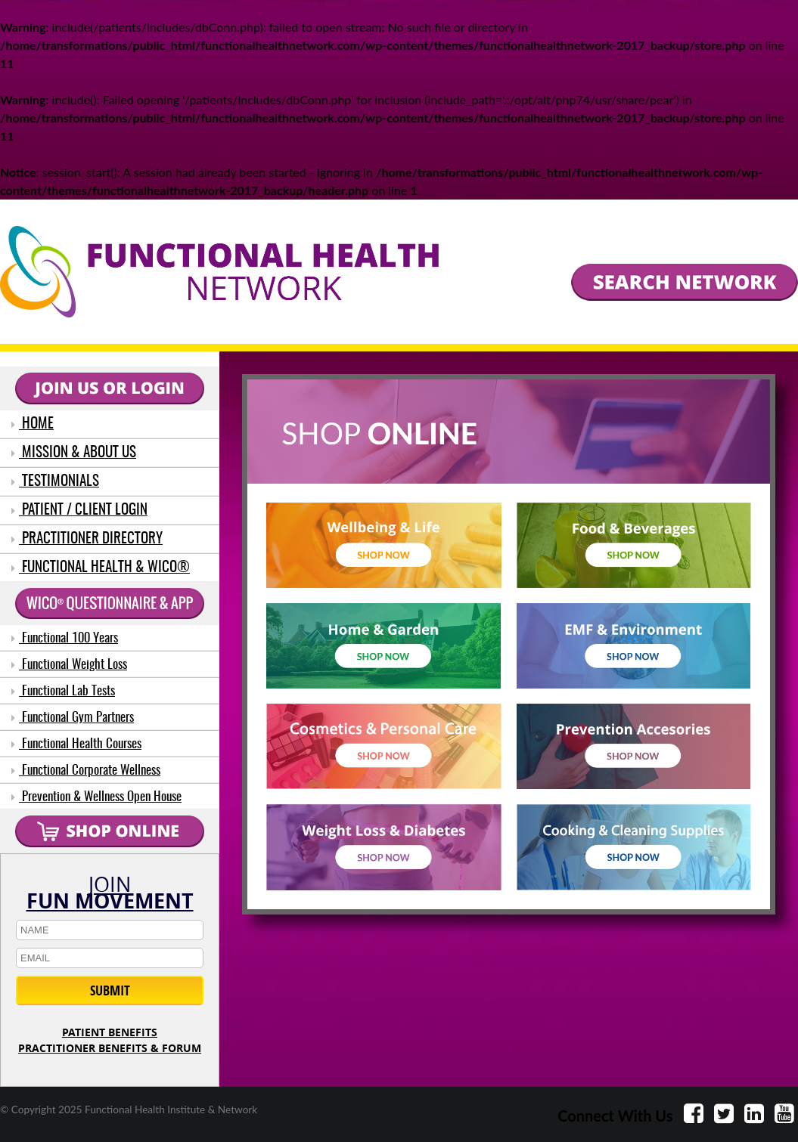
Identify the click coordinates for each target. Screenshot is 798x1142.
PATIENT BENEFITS (109, 1032)
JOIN (109, 889)
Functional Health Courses (76, 744)
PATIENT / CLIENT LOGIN (79, 510)
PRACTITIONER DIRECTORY (87, 539)
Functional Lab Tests (63, 691)
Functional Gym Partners (72, 717)
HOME (32, 424)
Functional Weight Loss (69, 664)
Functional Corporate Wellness (85, 770)
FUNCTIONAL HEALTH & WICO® (100, 568)
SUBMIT (110, 990)
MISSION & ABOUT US (73, 453)
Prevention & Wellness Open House (96, 797)
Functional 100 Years (64, 638)
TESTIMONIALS (55, 482)
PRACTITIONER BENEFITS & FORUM (109, 1048)
